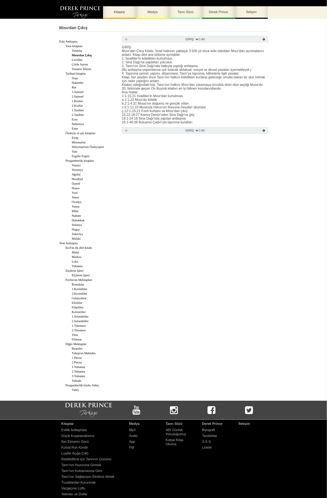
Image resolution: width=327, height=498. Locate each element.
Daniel (76, 183)
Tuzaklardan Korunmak (78, 482)
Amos (75, 197)
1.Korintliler (79, 289)
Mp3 (132, 430)
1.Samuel (77, 92)
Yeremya (77, 169)
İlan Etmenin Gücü (75, 441)
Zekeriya (77, 234)
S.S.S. (206, 441)
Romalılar (78, 284)
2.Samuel (77, 96)
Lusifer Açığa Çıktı (74, 453)
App (132, 441)
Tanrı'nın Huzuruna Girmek (81, 465)
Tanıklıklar (209, 436)
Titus (75, 335)
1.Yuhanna (78, 367)
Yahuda (76, 380)
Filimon (77, 339)
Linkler (207, 447)
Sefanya (77, 224)
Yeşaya (76, 165)
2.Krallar (77, 105)
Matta (75, 252)
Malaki (76, 238)
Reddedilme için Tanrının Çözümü (86, 459)
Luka (75, 261)
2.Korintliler (79, 293)
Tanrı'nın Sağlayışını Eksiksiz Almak (87, 476)
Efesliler (77, 302)
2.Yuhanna (78, 371)
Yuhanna (77, 266)
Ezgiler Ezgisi (80, 156)
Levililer (77, 59)
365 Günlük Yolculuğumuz (176, 432)
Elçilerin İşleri (81, 275)
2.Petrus (77, 362)
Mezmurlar (79, 142)
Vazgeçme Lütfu (73, 488)
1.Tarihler (78, 110)
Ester (75, 128)
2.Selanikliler (80, 321)
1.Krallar (77, 101)
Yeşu (75, 78)
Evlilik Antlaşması (74, 430)
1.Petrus (77, 357)
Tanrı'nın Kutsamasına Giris (81, 471)
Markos (76, 257)
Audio (133, 436)
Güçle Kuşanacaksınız (77, 436)
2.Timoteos (79, 330)
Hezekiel (77, 179)
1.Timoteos (79, 325)
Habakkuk (78, 220)
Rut (74, 87)
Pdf (131, 447)
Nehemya (78, 124)
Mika (75, 211)
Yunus (76, 206)
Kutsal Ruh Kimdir (74, 447)
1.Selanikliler (80, 316)
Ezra (74, 119)
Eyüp (75, 137)
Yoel (75, 192)
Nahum (76, 215)
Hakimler (78, 82)
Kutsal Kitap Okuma (174, 442)
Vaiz (74, 151)
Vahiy (75, 390)
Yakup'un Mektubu (84, 353)
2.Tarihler (78, 114)
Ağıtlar (76, 174)
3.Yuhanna (78, 376)
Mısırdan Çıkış (82, 55)
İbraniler (77, 348)
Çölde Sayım (80, 64)
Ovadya (77, 202)
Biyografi (208, 430)
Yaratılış (77, 50)
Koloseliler (79, 312)
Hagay (76, 229)
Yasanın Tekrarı (81, 69)
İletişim (244, 423)
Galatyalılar (79, 298)
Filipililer (78, 307)
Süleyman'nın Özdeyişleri (88, 147)
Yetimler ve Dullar (74, 494)
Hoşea (76, 188)
